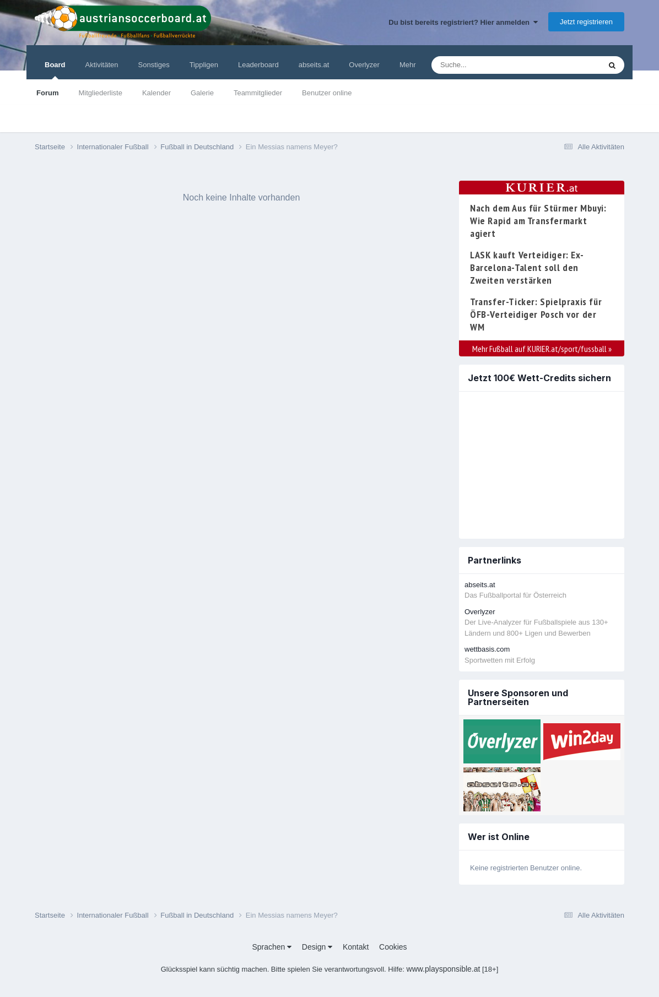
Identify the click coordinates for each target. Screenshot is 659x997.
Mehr (407, 65)
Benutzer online (327, 93)
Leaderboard (258, 65)
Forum (47, 93)
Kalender (156, 93)
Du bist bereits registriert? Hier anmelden (463, 22)
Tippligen (204, 65)
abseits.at (314, 65)
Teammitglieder (258, 93)
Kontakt (356, 946)
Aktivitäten (101, 65)
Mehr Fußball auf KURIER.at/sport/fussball (542, 348)
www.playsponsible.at (443, 969)
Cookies (393, 946)
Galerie (202, 93)
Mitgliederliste (100, 93)
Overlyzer (364, 65)
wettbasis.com (487, 649)
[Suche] (494, 65)
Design (317, 946)
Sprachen (271, 946)
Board (55, 70)
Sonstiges (154, 65)
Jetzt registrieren (586, 22)
